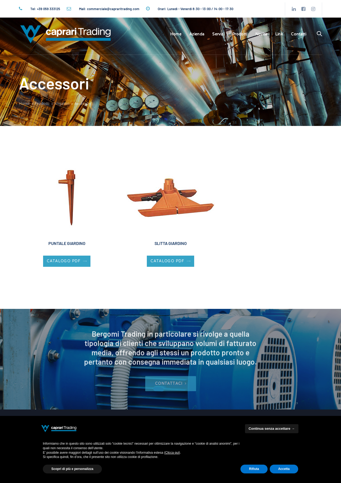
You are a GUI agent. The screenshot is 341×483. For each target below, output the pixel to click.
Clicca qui (172, 453)
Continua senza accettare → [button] (272, 429)
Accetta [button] (284, 469)
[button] (319, 34)
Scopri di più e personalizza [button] (72, 469)
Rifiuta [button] (254, 469)
